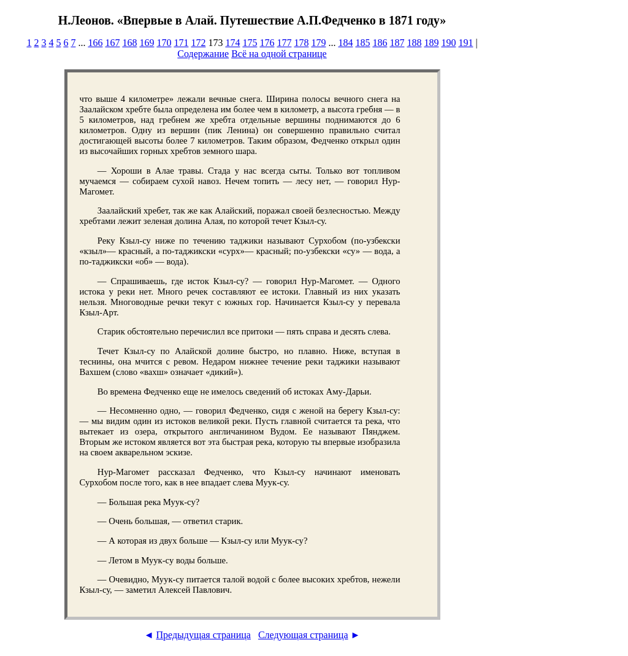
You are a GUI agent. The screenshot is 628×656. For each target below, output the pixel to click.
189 (431, 42)
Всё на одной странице (279, 53)
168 (129, 42)
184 (345, 42)
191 (465, 42)
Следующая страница (303, 635)
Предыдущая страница (203, 635)
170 (163, 42)
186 (379, 42)
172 (198, 42)
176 (266, 42)
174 (232, 42)
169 (146, 42)
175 (249, 42)
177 (284, 42)
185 (362, 42)
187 (396, 42)
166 (95, 42)
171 (181, 42)
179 (318, 42)
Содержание (203, 53)
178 (301, 42)
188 (414, 42)
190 (448, 42)
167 (112, 42)
